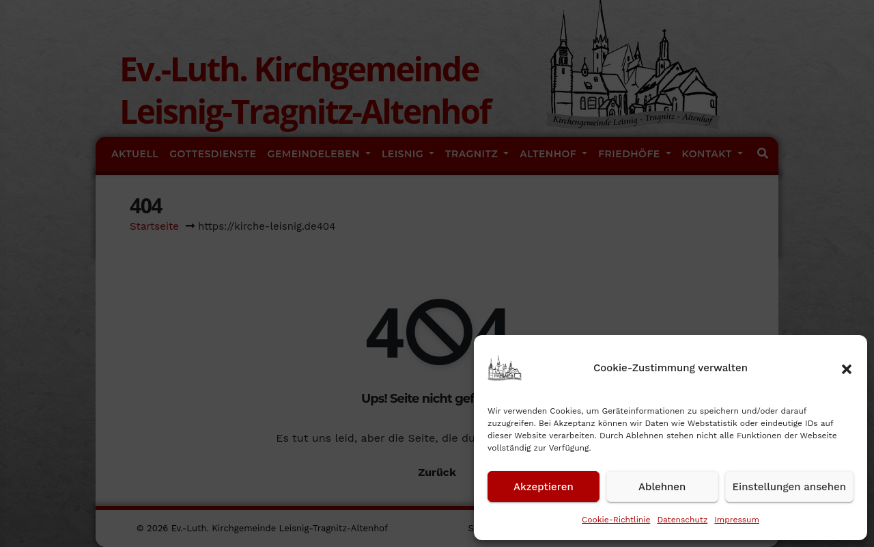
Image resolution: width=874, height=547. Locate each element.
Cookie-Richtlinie (616, 519)
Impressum (736, 519)
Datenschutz (682, 519)
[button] (847, 368)
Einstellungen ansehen (789, 487)
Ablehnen (662, 487)
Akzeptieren (543, 487)
